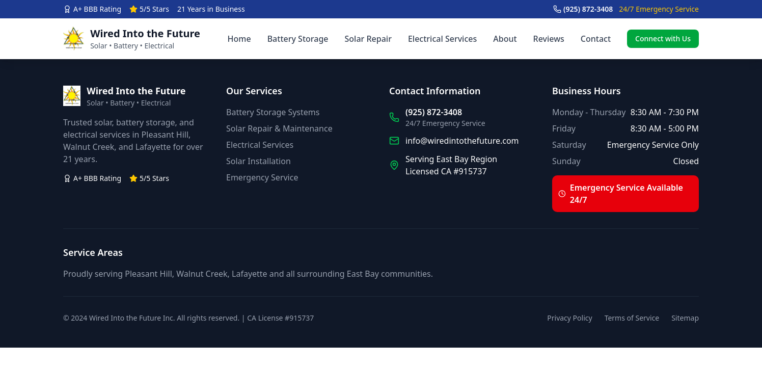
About (504, 38)
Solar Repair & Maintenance (279, 128)
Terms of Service (632, 318)
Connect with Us (663, 38)
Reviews (548, 38)
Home (239, 38)
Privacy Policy (569, 318)
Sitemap (685, 318)
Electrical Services (442, 38)
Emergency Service (262, 177)
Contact (596, 38)
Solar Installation (258, 161)
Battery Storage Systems (272, 112)
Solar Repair (368, 38)
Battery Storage (298, 38)
